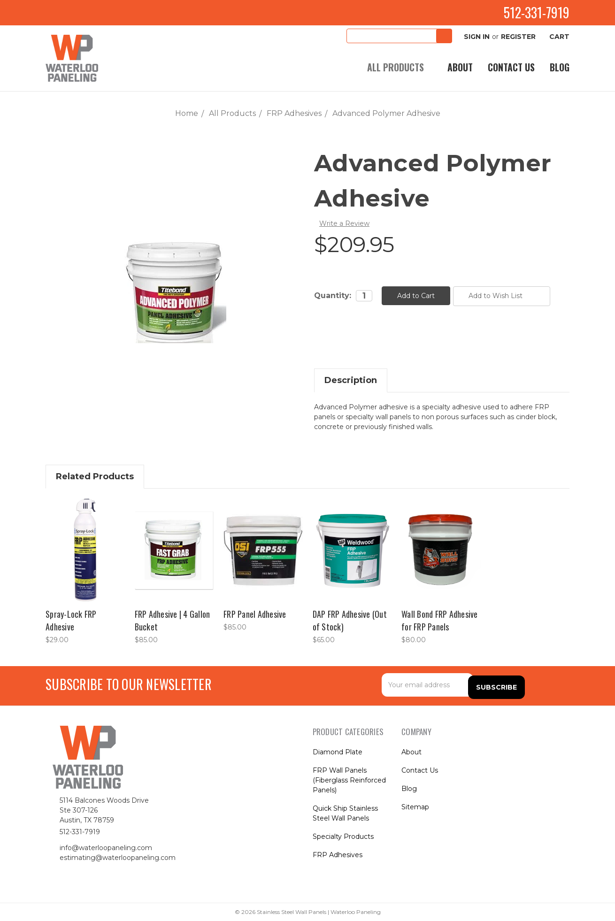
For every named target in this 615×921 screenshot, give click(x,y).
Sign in (473, 36)
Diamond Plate (337, 752)
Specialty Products (343, 836)
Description (350, 380)
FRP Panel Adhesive (254, 614)
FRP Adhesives (337, 855)
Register (518, 36)
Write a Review (344, 223)
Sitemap (415, 807)
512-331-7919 (528, 12)
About (460, 67)
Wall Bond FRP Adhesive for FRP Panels (439, 620)
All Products (399, 67)
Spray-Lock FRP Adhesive (71, 620)
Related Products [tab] (95, 476)
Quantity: (332, 295)
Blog (559, 67)
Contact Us (511, 67)
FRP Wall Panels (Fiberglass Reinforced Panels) (349, 780)
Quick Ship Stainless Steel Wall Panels (345, 813)
